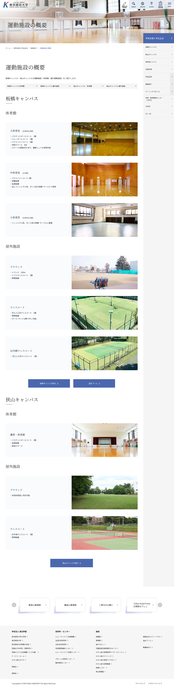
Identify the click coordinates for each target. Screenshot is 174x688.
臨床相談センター (61, 663)
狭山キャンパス (150, 54)
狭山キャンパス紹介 (70, 563)
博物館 (98, 640)
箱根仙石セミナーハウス (151, 637)
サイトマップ (140, 683)
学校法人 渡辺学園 (19, 631)
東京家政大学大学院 (19, 637)
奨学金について (150, 62)
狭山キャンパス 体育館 (82, 86)
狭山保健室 (100, 672)
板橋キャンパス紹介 (48, 383)
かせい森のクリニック (104, 656)
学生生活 (158, 76)
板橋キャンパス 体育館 (15, 86)
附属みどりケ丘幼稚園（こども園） (24, 652)
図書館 (98, 637)
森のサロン (100, 644)
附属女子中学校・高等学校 (21, 648)
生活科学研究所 (60, 640)
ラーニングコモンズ (158, 91)
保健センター (100, 668)
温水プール (93, 383)
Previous (14, 605)
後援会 (14, 667)
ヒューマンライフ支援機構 (64, 637)
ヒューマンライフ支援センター (66, 652)
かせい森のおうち (18, 660)
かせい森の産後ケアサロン (105, 660)
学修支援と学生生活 (20, 48)
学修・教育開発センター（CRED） (154, 99)
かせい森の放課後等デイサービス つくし (110, 652)
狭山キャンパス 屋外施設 (115, 86)
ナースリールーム (18, 656)
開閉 (172, 76)
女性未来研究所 (60, 644)
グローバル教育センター (64, 659)
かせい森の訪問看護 (103, 664)
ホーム (8, 48)
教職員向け (147, 647)
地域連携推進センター (63, 648)
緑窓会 (14, 673)
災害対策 (148, 69)
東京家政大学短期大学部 (20, 644)
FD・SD (148, 114)
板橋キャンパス (150, 47)
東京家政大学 (16, 640)
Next (160, 605)
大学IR (147, 106)
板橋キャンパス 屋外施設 (49, 86)
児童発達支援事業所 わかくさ (106, 648)
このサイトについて (155, 683)
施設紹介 (34, 48)
